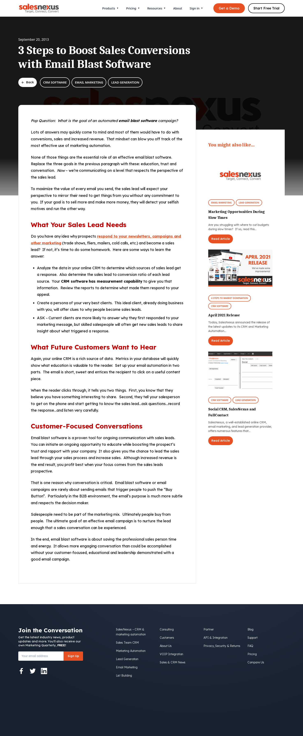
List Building (124, 675)
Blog (250, 629)
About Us (166, 646)
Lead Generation (125, 82)
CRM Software (55, 82)
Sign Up (73, 656)
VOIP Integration (171, 654)
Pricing (133, 8)
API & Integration (215, 638)
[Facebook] (21, 671)
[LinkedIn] (44, 671)
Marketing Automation (131, 651)
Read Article (220, 239)
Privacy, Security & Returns (222, 646)
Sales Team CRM (127, 642)
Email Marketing (89, 82)
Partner (209, 629)
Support (252, 638)
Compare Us (255, 662)
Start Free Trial (266, 8)
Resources (156, 8)
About (177, 8)
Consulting (167, 629)
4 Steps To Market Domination (229, 298)
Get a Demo (229, 8)
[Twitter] (33, 671)
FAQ (250, 646)
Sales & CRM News (172, 662)
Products (110, 8)
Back (27, 82)
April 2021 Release (224, 315)
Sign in (196, 8)
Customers (167, 638)
